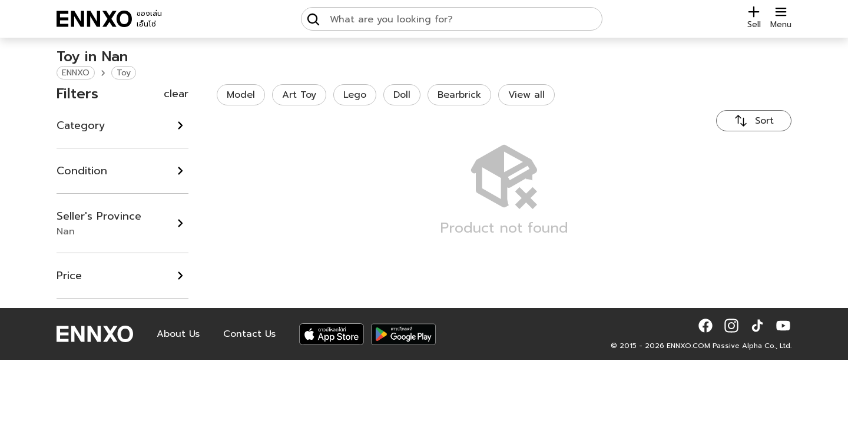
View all (526, 95)
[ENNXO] (94, 19)
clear (176, 93)
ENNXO (76, 73)
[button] (705, 325)
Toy (124, 73)
